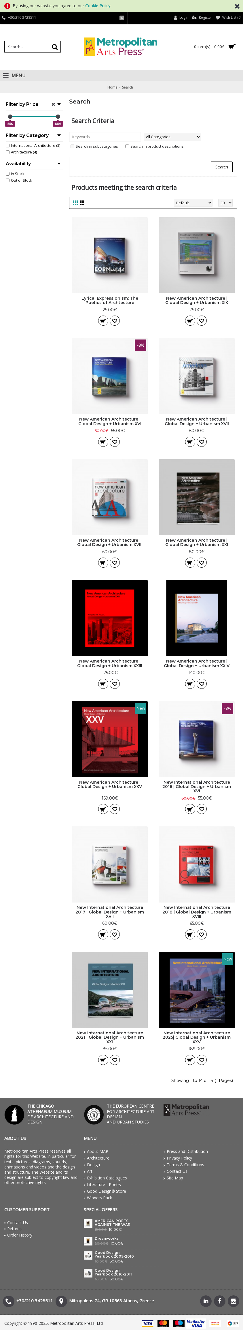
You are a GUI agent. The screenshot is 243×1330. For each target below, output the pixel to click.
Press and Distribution (186, 1151)
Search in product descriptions (154, 146)
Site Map (173, 1178)
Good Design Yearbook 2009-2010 (114, 1254)
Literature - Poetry (102, 1185)
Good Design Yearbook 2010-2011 (113, 1272)
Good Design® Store (105, 1191)
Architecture (96, 1158)
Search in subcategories (94, 146)
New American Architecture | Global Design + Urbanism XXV (109, 784)
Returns (13, 1228)
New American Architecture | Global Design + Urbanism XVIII (110, 542)
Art (88, 1171)
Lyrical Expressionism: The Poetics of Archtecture (109, 300)
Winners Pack (98, 1198)
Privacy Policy (178, 1158)
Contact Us (175, 1171)
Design (92, 1165)
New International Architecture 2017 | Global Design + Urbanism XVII (109, 912)
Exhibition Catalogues (105, 1178)
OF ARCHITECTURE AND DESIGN (50, 1114)
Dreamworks (107, 1239)
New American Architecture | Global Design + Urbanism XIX (196, 300)
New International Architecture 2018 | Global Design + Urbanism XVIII (196, 912)
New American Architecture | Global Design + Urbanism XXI (196, 542)
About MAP (96, 1151)
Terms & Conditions (184, 1165)
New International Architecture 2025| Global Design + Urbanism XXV (197, 1037)
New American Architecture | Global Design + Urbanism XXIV (196, 663)
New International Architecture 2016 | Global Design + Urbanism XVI (196, 787)
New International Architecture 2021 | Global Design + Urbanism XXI (109, 1037)
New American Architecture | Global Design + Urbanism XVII (197, 421)
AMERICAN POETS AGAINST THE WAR (112, 1223)
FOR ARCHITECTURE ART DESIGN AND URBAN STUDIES (131, 1114)
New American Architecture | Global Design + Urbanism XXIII (109, 663)
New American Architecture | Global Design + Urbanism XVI (109, 421)
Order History (18, 1235)
